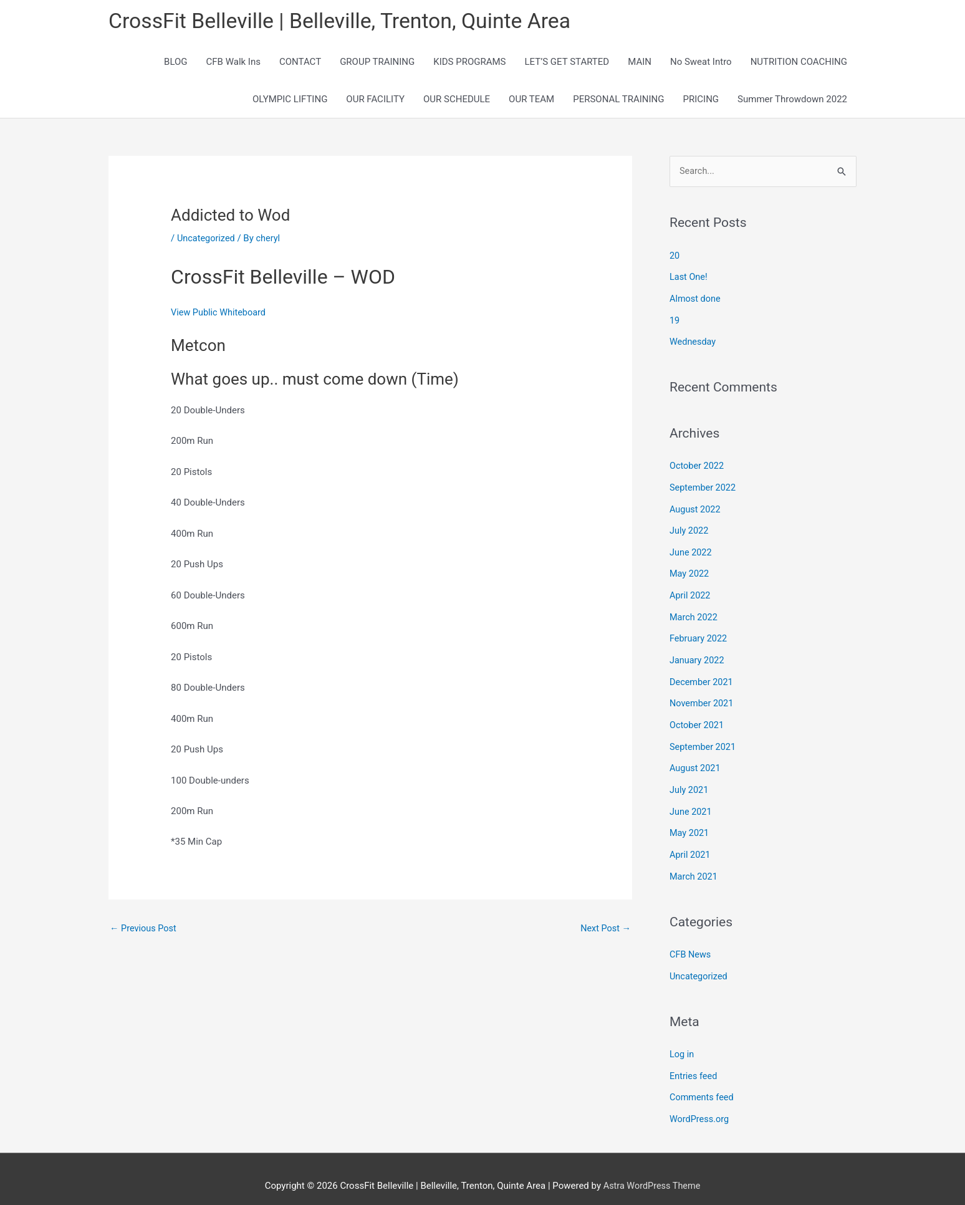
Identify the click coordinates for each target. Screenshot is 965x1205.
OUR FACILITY (375, 101)
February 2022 (699, 633)
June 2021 (691, 801)
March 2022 (694, 612)
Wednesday (694, 341)
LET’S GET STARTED (567, 63)
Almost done (696, 299)
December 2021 (703, 675)
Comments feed (703, 1083)
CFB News (691, 942)
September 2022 (704, 486)
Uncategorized (207, 239)
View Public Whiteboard (220, 314)
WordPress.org (700, 1104)
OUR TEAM (531, 101)
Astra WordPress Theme (652, 1170)
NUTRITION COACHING (799, 63)
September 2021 (704, 738)
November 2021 (703, 697)
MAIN (639, 63)
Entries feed (694, 1062)
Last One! (689, 278)
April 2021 (691, 844)
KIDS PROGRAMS (469, 63)
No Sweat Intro (701, 63)
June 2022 (691, 549)
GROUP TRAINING (377, 63)
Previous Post (144, 930)
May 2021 (690, 822)
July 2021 (690, 781)
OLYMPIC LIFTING (289, 101)
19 (675, 321)
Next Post (605, 930)
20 (675, 257)
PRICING (701, 101)
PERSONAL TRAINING (618, 101)
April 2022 (691, 591)
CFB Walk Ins (233, 63)
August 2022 (696, 507)
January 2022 (698, 654)
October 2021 (698, 717)
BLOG (176, 63)
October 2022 (698, 465)
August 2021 (696, 760)
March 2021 (694, 865)
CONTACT (300, 63)
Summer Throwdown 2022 (792, 101)
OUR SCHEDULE (456, 101)
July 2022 (690, 528)
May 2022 (690, 570)
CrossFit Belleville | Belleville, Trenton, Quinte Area (348, 22)
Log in (682, 1041)
